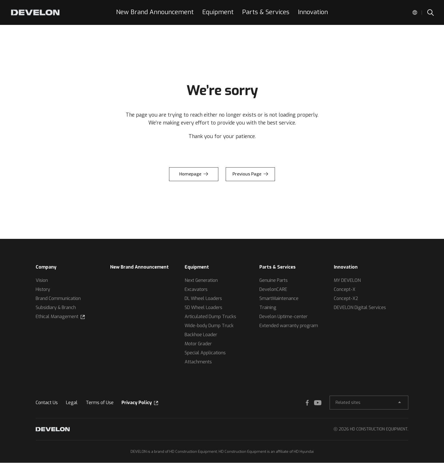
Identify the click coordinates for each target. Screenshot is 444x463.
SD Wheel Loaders (203, 307)
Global (415, 12)
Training (267, 307)
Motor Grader (198, 344)
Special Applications (205, 353)
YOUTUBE (314, 402)
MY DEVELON (347, 280)
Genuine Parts (273, 280)
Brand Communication (58, 298)
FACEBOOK (303, 402)
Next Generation (201, 280)
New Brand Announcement (139, 267)
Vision (42, 280)
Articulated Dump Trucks (210, 317)
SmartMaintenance (278, 298)
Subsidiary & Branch (56, 307)
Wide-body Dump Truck (209, 326)
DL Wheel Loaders (203, 298)
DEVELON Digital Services (360, 307)
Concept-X (344, 289)
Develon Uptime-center (283, 317)
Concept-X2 (346, 298)
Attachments (198, 362)
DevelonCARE (273, 289)
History (43, 289)
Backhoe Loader (201, 335)
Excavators (196, 289)
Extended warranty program (288, 326)
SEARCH (430, 12)
